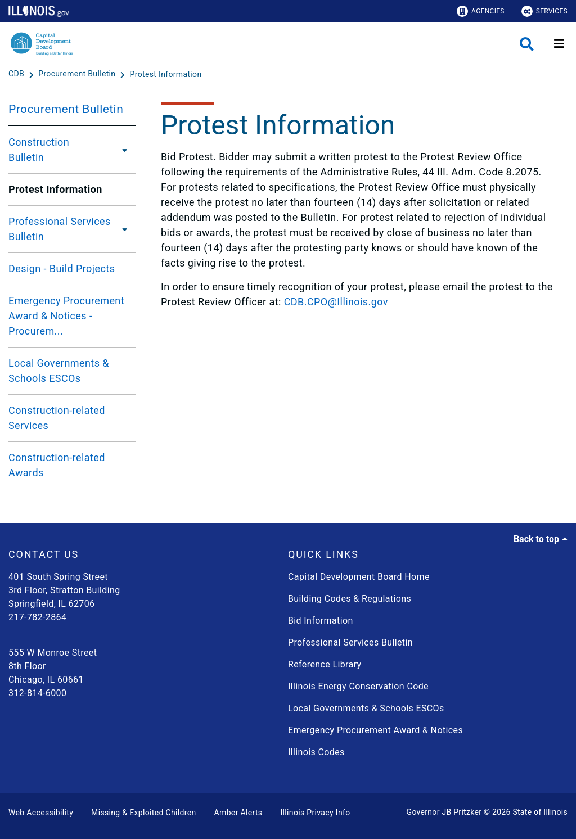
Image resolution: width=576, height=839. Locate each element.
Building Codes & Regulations (349, 598)
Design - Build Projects (61, 268)
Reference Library (325, 664)
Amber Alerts (238, 812)
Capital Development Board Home (359, 576)
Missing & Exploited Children (143, 812)
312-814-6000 (37, 693)
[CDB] (17, 74)
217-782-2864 (37, 617)
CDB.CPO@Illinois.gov (336, 302)
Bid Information (320, 620)
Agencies (481, 11)
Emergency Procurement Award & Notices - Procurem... (66, 316)
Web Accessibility (40, 812)
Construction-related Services (56, 417)
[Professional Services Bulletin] (125, 228)
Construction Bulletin (38, 149)
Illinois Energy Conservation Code (358, 686)
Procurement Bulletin (65, 109)
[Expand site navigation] (559, 44)
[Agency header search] (527, 44)
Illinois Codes (316, 752)
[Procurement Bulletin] (78, 74)
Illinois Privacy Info (315, 812)
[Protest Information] (166, 74)
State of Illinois (540, 812)
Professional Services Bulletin (59, 228)
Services (544, 11)
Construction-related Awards (56, 465)
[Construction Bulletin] (121, 149)
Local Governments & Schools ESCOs (58, 370)
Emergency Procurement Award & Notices (375, 730)
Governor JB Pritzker (444, 812)
